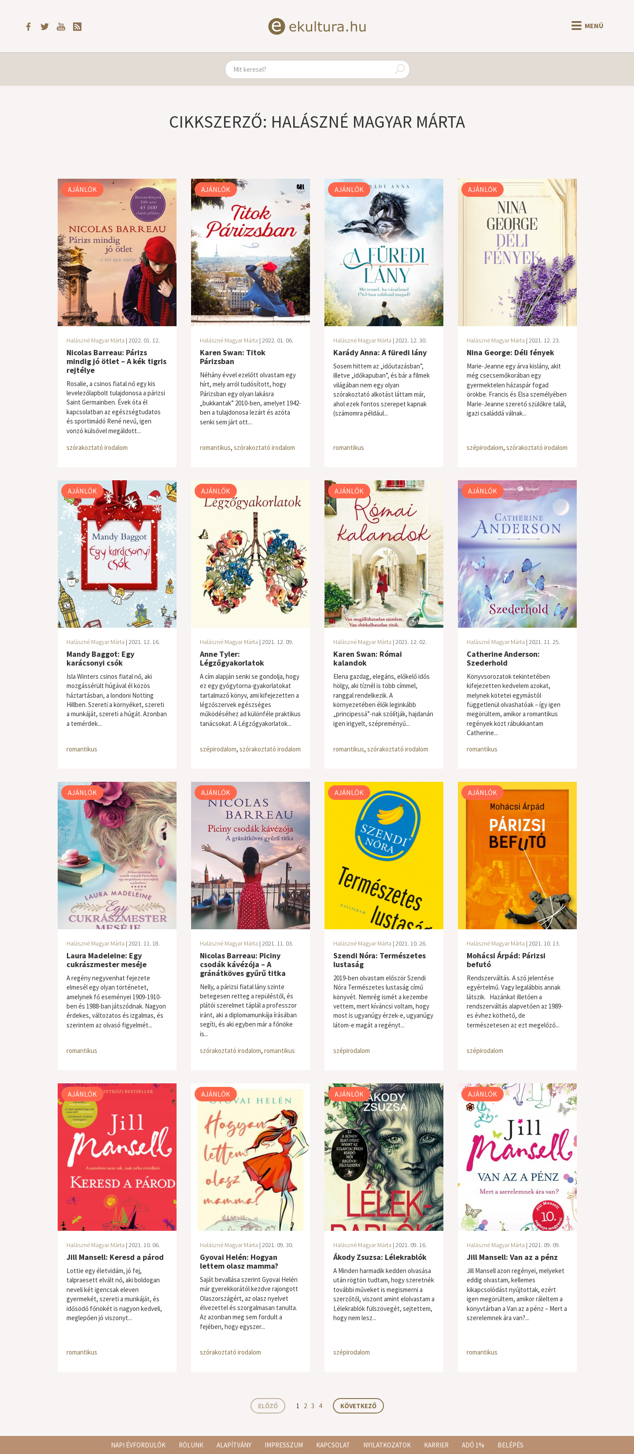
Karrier (436, 1445)
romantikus (215, 447)
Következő (358, 1406)
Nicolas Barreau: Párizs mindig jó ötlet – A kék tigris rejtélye (116, 361)
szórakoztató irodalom (97, 447)
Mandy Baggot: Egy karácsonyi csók (100, 658)
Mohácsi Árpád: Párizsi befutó (506, 959)
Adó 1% (473, 1445)
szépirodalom (485, 447)
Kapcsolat (333, 1445)
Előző (268, 1406)
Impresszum (284, 1445)
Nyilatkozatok (387, 1445)
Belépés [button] (510, 1445)
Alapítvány (234, 1445)
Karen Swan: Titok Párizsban (232, 356)
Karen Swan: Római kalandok (367, 658)
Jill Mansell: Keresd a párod (115, 1257)
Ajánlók (82, 189)
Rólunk (191, 1445)
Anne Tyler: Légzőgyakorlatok (232, 658)
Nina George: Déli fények (510, 352)
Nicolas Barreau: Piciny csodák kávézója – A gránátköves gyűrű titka (243, 964)
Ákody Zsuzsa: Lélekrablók (380, 1257)
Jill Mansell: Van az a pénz (512, 1257)
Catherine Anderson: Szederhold (503, 658)
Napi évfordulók (138, 1445)
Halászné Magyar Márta (95, 340)
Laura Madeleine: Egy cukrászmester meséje (106, 959)
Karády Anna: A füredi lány (380, 352)
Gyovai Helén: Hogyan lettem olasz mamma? (239, 1261)
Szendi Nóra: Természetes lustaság (379, 959)
